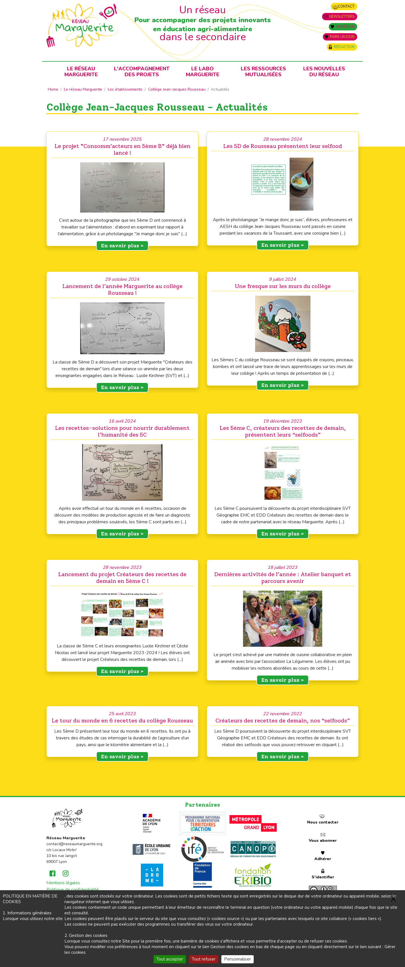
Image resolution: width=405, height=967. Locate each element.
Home (53, 89)
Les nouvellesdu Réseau (324, 71)
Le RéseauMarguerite (81, 71)
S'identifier (323, 877)
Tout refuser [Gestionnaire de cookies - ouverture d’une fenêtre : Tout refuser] (203, 959)
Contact (346, 6)
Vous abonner (323, 840)
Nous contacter (322, 822)
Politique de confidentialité (72, 890)
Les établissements (125, 89)
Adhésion (345, 26)
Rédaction (344, 47)
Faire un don (342, 36)
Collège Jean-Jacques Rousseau (176, 89)
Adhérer (322, 858)
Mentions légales (63, 883)
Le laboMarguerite (202, 71)
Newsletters (341, 16)
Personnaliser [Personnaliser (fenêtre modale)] (237, 959)
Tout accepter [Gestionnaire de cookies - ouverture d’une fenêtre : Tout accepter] (169, 959)
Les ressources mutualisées (263, 71)
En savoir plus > (122, 246)
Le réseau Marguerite (83, 89)
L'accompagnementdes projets (142, 71)
